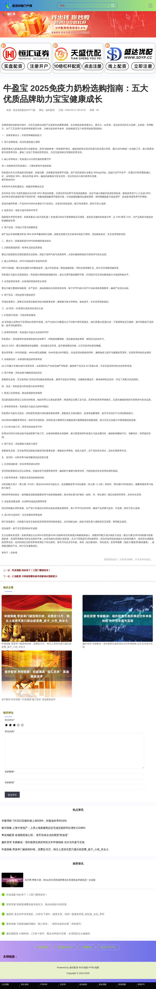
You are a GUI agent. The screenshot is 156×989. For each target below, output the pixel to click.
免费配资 (87, 947)
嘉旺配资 (43, 947)
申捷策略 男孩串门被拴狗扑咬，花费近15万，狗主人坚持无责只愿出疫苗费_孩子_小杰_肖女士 (55, 849)
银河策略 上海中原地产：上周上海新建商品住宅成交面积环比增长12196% (43, 828)
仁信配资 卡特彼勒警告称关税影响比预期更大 (34, 576)
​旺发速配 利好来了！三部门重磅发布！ (27, 894)
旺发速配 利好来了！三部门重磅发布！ (31, 570)
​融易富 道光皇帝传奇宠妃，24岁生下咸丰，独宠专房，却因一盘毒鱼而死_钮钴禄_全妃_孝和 (55, 914)
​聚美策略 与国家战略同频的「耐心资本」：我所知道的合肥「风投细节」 (44, 923)
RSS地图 (83, 967)
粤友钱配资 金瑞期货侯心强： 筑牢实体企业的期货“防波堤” (35, 835)
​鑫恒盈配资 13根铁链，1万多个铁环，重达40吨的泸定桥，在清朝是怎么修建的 (48, 933)
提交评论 (12, 795)
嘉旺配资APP (65, 947)
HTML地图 (94, 967)
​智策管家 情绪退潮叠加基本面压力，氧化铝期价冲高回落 (36, 904)
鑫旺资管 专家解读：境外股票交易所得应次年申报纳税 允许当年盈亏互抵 (43, 842)
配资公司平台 (108, 947)
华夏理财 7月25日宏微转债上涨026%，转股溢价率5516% (34, 820)
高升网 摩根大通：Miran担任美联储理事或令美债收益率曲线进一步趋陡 (60, 880)
